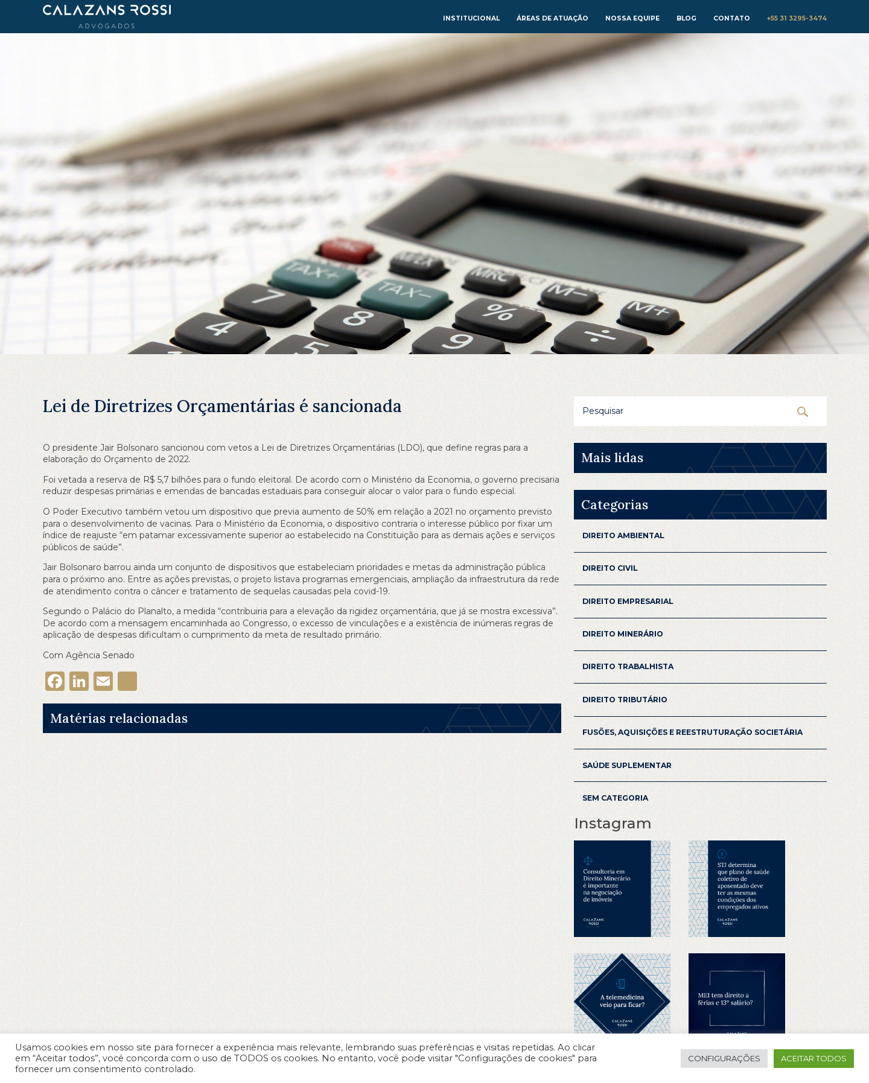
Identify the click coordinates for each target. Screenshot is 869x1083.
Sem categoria (615, 797)
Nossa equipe (632, 18)
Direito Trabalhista (627, 666)
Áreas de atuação (552, 18)
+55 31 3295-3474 (797, 18)
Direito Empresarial (627, 601)
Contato (731, 18)
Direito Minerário (622, 633)
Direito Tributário (624, 699)
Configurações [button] (724, 1058)
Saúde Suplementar (627, 765)
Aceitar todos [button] (814, 1058)
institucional (471, 18)
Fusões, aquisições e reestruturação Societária (692, 732)
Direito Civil (610, 568)
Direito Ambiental (623, 535)
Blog (686, 18)
